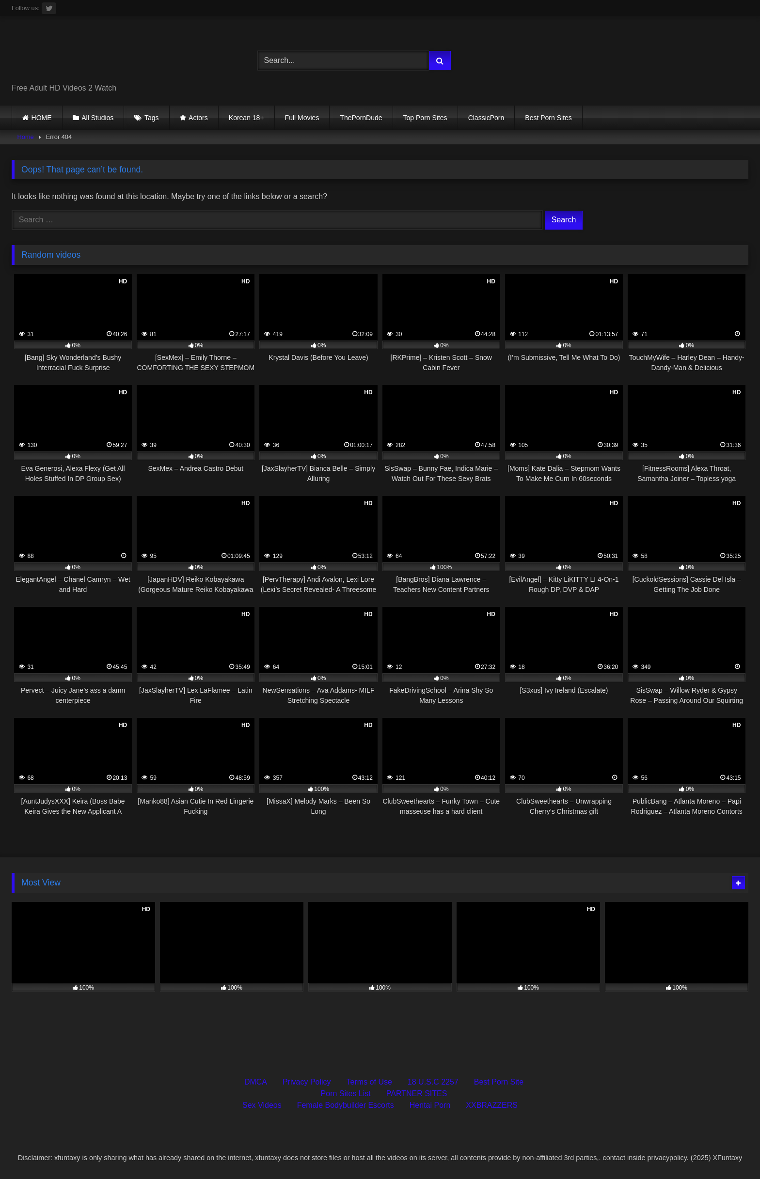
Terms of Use (369, 1082)
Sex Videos (262, 1105)
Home (25, 136)
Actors (198, 118)
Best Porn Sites (548, 118)
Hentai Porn (430, 1105)
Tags (151, 118)
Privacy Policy (307, 1082)
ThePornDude (361, 118)
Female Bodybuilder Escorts (345, 1105)
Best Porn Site (498, 1082)
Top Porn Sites (425, 118)
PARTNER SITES (416, 1093)
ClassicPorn (486, 118)
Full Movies (302, 118)
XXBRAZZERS (492, 1105)
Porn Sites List (346, 1093)
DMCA (255, 1082)
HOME (42, 118)
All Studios (97, 118)
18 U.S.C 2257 (433, 1082)
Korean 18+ (246, 118)
